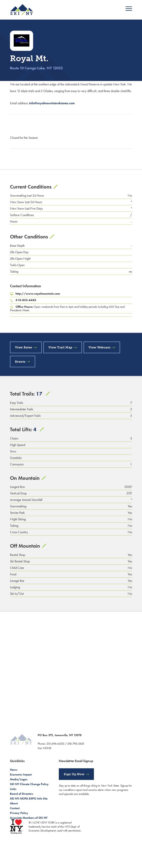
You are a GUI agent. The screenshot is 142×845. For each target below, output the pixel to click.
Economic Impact (21, 774)
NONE (47, 748)
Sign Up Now (74, 774)
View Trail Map (60, 347)
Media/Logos (18, 779)
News (13, 770)
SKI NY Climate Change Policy (29, 784)
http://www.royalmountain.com (38, 294)
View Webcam (100, 347)
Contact (15, 808)
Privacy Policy (19, 813)
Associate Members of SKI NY (29, 818)
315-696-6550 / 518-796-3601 (65, 744)
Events (20, 361)
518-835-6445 (26, 300)
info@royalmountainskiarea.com (52, 103)
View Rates (23, 347)
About (14, 803)
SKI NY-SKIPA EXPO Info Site (29, 798)
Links (13, 789)
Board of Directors (21, 794)
